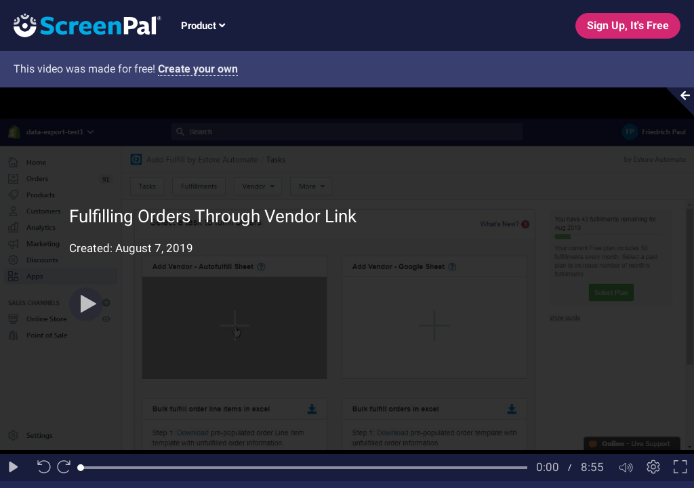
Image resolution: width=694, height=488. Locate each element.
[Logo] (80, 24)
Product (203, 26)
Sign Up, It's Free (628, 25)
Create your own (198, 68)
